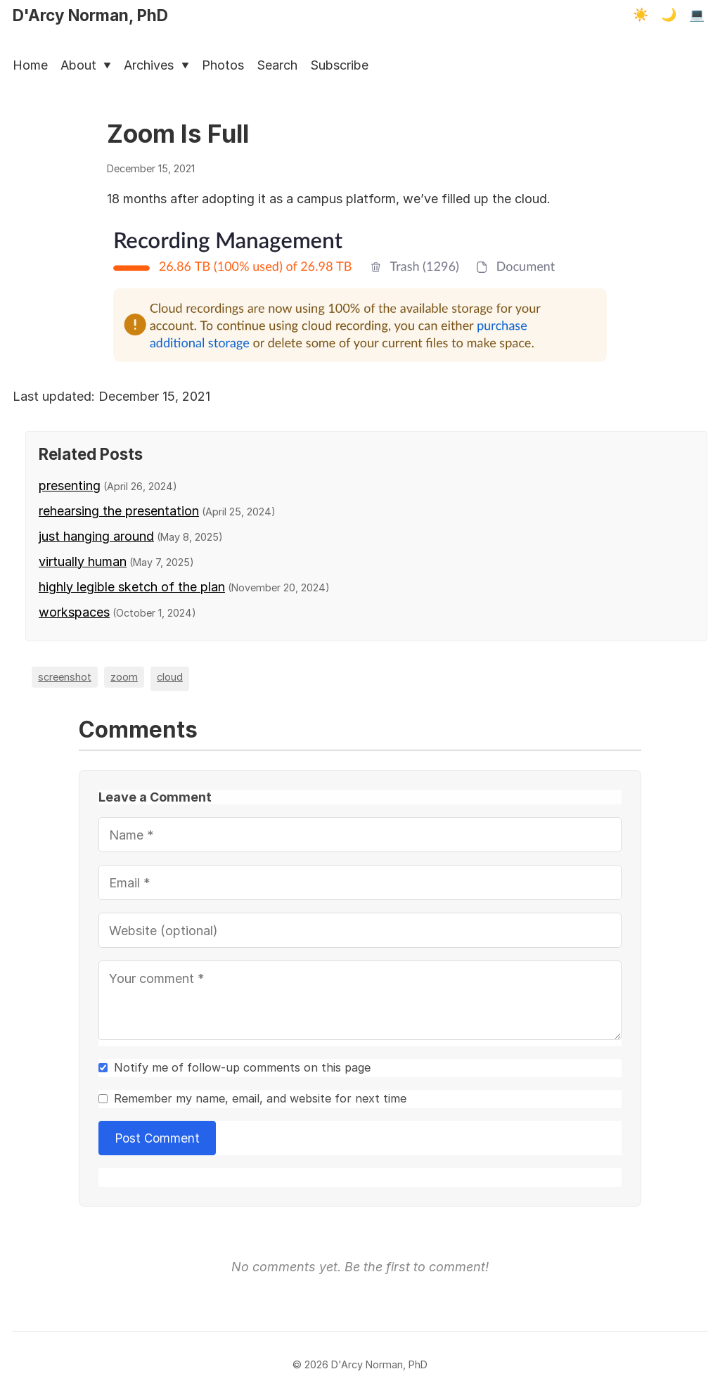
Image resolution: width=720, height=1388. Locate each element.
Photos (223, 65)
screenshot (64, 677)
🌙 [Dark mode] (668, 15)
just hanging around (96, 536)
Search (277, 65)
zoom (124, 677)
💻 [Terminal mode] (697, 15)
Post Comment (157, 1138)
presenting (70, 485)
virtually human (83, 561)
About (85, 65)
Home (30, 65)
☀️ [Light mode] (640, 15)
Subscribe (339, 65)
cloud (170, 677)
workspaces (74, 612)
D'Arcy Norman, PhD (90, 15)
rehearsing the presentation (119, 510)
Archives (156, 65)
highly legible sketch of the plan (132, 586)
